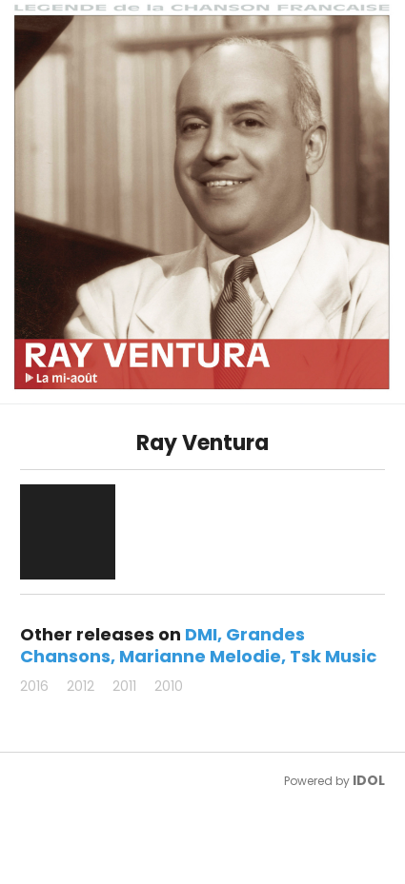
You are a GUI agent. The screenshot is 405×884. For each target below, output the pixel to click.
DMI (201, 634)
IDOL (369, 780)
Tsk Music (333, 656)
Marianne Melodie (200, 656)
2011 (124, 686)
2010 (168, 686)
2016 (34, 686)
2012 (80, 686)
